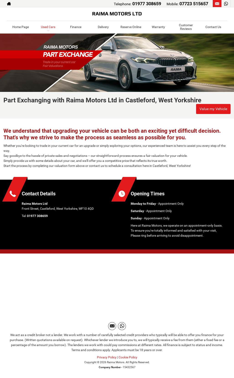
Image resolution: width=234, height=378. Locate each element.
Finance (75, 27)
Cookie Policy (128, 357)
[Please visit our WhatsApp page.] (225, 3)
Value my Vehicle (213, 109)
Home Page (20, 27)
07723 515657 (193, 3)
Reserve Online (130, 27)
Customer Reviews (186, 26)
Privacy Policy (107, 357)
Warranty (158, 27)
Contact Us (213, 27)
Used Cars (48, 27)
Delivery (103, 27)
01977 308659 (146, 3)
